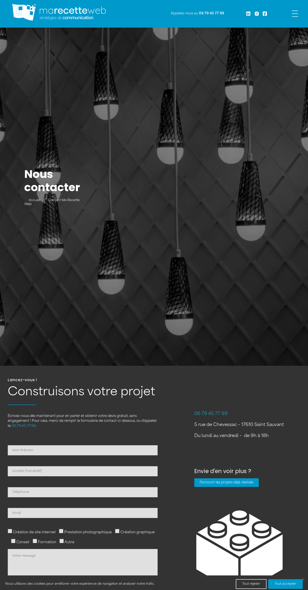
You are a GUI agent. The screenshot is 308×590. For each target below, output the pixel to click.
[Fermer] (303, 579)
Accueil (34, 200)
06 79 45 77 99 (211, 13)
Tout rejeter (251, 584)
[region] (154, 582)
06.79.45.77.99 (23, 426)
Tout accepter (285, 584)
